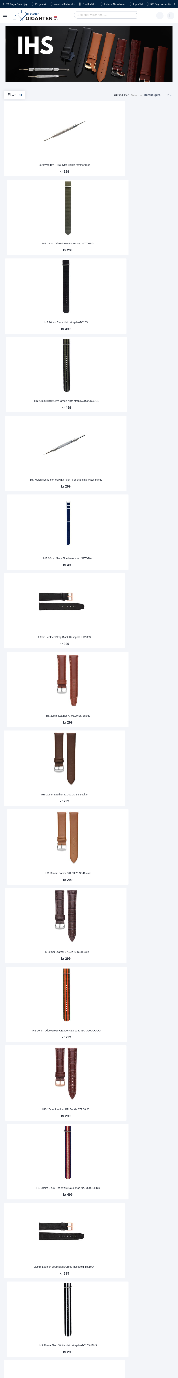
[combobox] (106, 15)
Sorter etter (136, 95)
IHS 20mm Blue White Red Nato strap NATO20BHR (72, 675)
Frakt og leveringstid (18, 1239)
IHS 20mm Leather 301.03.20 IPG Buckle (113, 741)
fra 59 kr (89, 4)
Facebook (109, 1284)
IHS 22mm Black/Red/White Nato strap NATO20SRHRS (72, 1136)
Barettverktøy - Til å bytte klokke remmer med (72, 148)
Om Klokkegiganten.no (92, 1239)
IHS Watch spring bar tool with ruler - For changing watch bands (113, 213)
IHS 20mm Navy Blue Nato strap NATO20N (155, 214)
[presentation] (4, 4)
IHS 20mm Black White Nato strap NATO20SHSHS (113, 478)
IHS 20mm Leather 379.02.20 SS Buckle (155, 346)
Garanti (53, 1256)
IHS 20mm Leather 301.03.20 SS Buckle (114, 346)
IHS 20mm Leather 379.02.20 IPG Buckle (154, 1005)
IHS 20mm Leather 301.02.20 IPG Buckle (154, 873)
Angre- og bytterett (17, 1256)
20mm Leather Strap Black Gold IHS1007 (72, 543)
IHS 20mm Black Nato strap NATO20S (155, 148)
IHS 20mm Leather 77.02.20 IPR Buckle (114, 807)
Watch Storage (24, 118)
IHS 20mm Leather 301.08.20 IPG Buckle (154, 741)
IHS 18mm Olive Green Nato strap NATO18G (113, 148)
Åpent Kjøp (16, 4)
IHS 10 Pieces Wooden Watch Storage (113, 675)
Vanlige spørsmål (89, 1250)
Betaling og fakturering (20, 1245)
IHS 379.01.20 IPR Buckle (114, 875)
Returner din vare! (59, 1250)
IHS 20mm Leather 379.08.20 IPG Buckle (72, 609)
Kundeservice (57, 1245)
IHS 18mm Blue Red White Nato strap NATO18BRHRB (155, 609)
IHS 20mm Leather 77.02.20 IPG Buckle (72, 1005)
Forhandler (64, 4)
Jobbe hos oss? (88, 1261)
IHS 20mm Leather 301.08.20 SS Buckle (114, 543)
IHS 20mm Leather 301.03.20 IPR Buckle (113, 939)
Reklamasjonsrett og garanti (23, 1261)
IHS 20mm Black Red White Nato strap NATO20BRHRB (155, 410)
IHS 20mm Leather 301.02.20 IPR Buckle (72, 939)
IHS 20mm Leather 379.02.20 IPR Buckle (72, 1071)
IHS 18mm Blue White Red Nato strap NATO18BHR (113, 609)
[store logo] (36, 15)
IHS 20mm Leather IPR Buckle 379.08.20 (113, 412)
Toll (138, 4)
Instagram (109, 1290)
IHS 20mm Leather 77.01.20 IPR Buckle (72, 807)
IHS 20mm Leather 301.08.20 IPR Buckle (154, 939)
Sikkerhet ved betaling (19, 1250)
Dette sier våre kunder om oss (96, 1245)
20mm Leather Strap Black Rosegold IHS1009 (72, 280)
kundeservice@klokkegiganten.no (142, 1239)
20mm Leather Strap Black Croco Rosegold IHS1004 (72, 478)
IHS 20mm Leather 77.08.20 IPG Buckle (155, 807)
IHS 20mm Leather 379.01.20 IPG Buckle (72, 873)
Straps (20, 112)
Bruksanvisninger (59, 1239)
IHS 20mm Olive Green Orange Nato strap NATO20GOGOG (72, 410)
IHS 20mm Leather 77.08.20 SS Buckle (113, 280)
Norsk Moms (114, 4)
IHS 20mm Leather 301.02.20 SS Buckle (72, 346)
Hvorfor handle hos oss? (93, 1256)
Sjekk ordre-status (89, 1267)
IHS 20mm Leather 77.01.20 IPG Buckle (155, 543)
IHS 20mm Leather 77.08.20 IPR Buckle (114, 1005)
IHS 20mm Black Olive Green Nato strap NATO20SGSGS (72, 213)
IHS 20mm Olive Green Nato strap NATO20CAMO (114, 1071)
